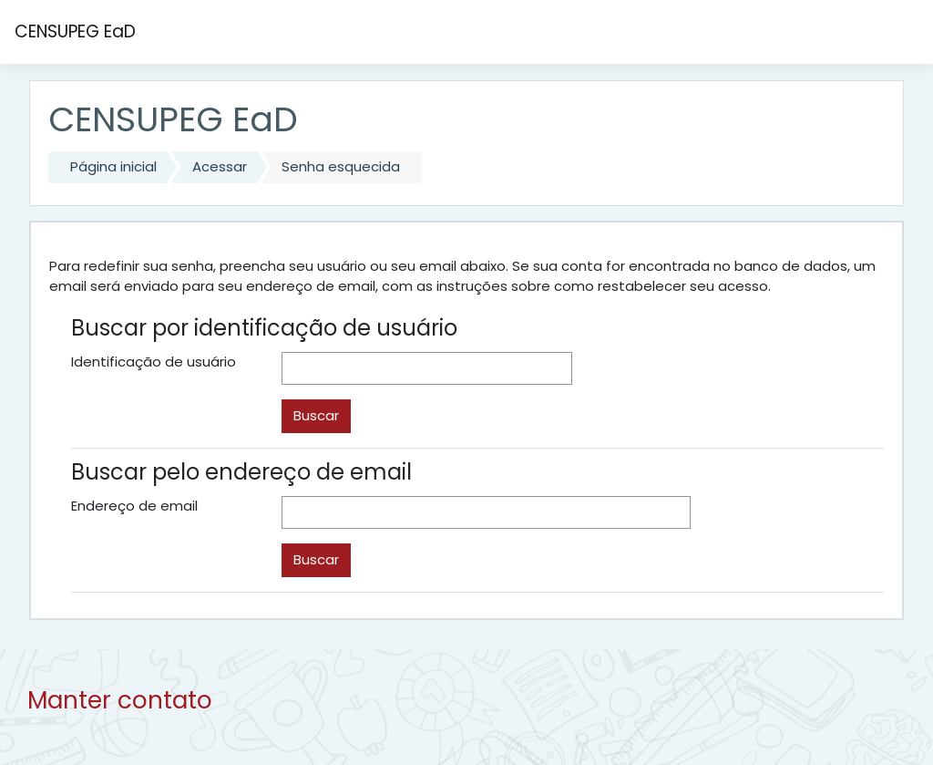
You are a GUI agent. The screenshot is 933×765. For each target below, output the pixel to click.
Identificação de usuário (153, 361)
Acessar (219, 166)
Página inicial (113, 166)
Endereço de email (134, 505)
